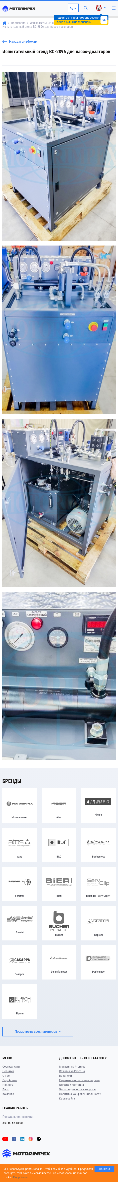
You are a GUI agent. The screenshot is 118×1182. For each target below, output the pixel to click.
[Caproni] (98, 923)
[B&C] (59, 845)
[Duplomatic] (98, 962)
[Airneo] (98, 805)
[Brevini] (19, 923)
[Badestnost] (98, 845)
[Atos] (19, 845)
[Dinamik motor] (59, 962)
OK (104, 19)
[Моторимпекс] (19, 805)
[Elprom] (19, 1001)
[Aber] (59, 805)
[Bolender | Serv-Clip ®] (98, 884)
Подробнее (20, 1177)
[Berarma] (19, 884)
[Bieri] (59, 884)
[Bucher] (59, 923)
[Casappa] (19, 962)
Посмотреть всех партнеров (38, 1031)
